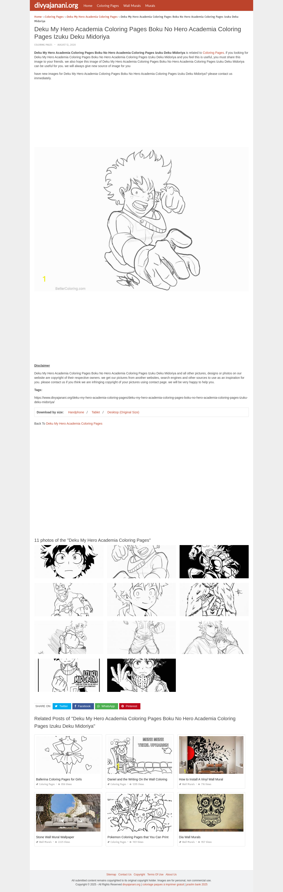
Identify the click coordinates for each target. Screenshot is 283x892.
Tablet (96, 412)
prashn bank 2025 (196, 884)
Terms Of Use (155, 874)
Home (88, 6)
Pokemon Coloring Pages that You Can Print (137, 837)
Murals (150, 6)
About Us (171, 874)
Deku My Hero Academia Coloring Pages (74, 423)
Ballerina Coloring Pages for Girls (59, 779)
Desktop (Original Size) (123, 412)
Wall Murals (132, 6)
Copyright (139, 874)
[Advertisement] (141, 115)
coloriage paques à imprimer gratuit (163, 884)
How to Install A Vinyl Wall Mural (201, 779)
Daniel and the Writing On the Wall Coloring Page (141, 779)
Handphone (76, 412)
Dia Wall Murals (190, 837)
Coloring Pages (108, 6)
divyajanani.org (56, 5)
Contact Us (124, 874)
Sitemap (111, 874)
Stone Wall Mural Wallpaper (55, 837)
